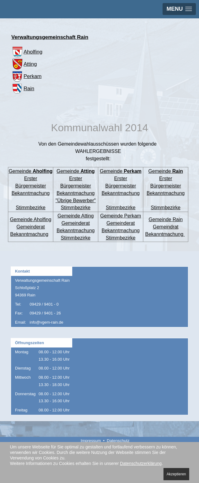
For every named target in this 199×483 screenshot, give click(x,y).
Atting (24, 64)
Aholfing (26, 52)
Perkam (26, 76)
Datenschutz (118, 440)
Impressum (91, 440)
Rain (22, 88)
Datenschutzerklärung (141, 463)
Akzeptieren (176, 474)
